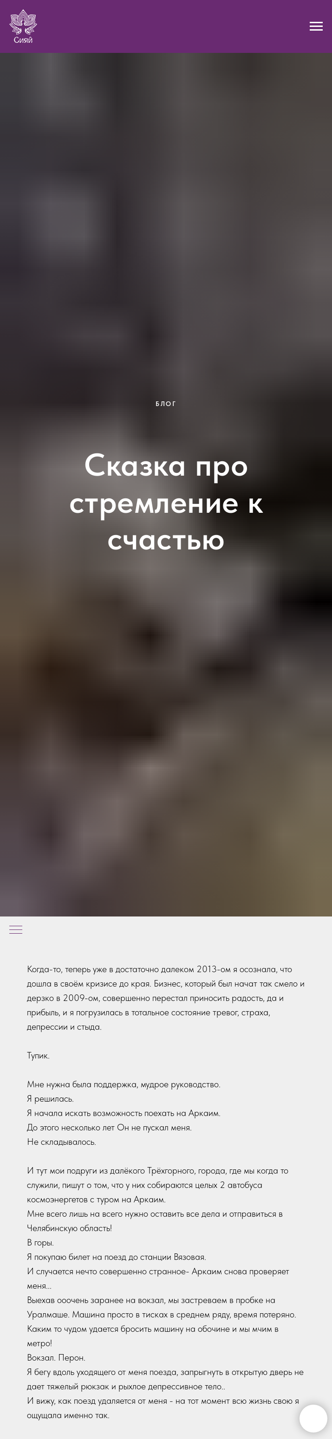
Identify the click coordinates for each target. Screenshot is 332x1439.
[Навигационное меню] (316, 26)
